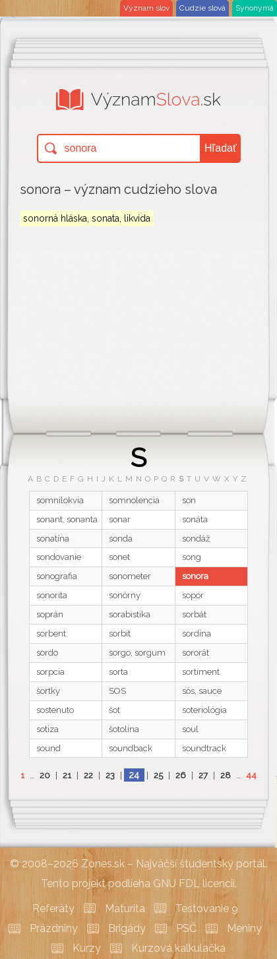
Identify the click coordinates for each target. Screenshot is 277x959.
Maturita (125, 908)
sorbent (51, 633)
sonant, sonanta (67, 519)
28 (225, 775)
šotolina (124, 729)
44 (251, 775)
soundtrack (204, 748)
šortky (48, 691)
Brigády (127, 928)
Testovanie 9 (206, 908)
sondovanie (58, 557)
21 (67, 775)
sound (48, 748)
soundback (130, 748)
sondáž (196, 538)
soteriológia (204, 710)
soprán (49, 614)
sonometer (130, 576)
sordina (196, 633)
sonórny (124, 595)
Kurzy (87, 948)
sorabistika (129, 614)
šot (114, 710)
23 (110, 775)
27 (203, 775)
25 (158, 775)
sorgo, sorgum (137, 653)
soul (190, 729)
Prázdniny (54, 928)
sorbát (194, 614)
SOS (117, 691)
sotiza (47, 729)
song (191, 557)
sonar (120, 519)
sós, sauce (202, 691)
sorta (118, 672)
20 (45, 775)
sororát (195, 653)
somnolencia (134, 500)
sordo (47, 653)
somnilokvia (60, 500)
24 (134, 775)
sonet (119, 557)
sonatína (52, 538)
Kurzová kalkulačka (178, 948)
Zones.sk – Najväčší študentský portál (173, 863)
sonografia (56, 576)
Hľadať (220, 148)
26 (180, 775)
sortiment (201, 672)
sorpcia (50, 672)
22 (88, 775)
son (189, 500)
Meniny (244, 928)
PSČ (186, 928)
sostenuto (55, 710)
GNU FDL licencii (194, 883)
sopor (193, 595)
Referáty (53, 908)
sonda (121, 538)
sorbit (120, 633)
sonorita (51, 595)
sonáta (195, 519)
